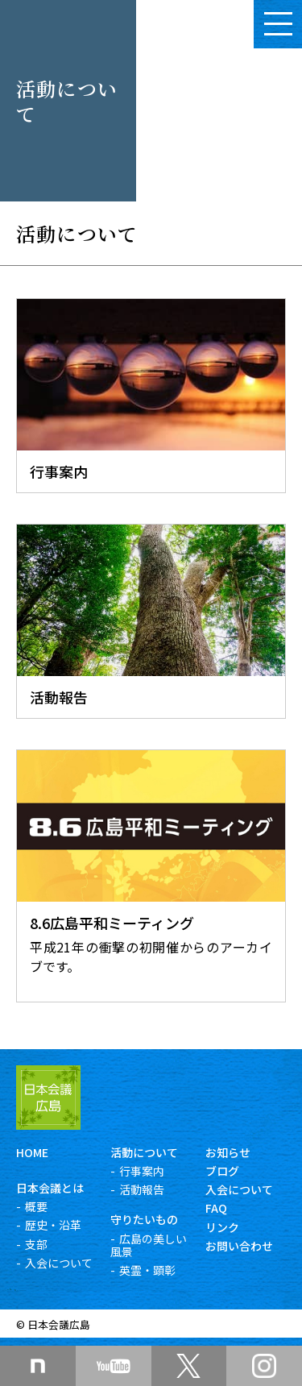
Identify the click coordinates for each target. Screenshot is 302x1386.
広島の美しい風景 (148, 1244)
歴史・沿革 (53, 1225)
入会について (59, 1263)
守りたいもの (144, 1219)
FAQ (216, 1207)
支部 (36, 1244)
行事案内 (141, 1171)
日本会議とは (50, 1187)
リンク (222, 1227)
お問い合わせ (239, 1245)
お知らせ (227, 1152)
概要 (36, 1206)
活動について (144, 1152)
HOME (32, 1152)
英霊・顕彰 (147, 1270)
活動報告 (141, 1189)
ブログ (222, 1170)
